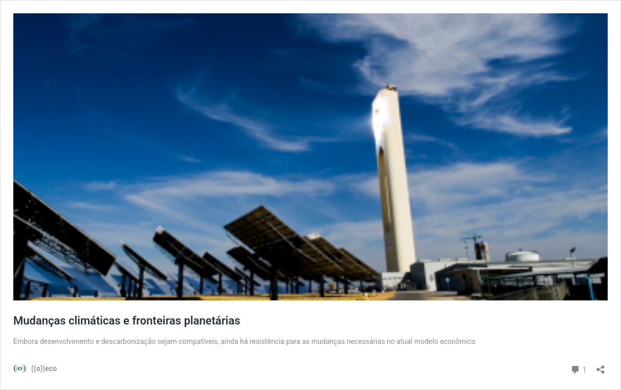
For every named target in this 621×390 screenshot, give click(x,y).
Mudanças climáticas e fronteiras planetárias (126, 320)
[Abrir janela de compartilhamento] (600, 366)
